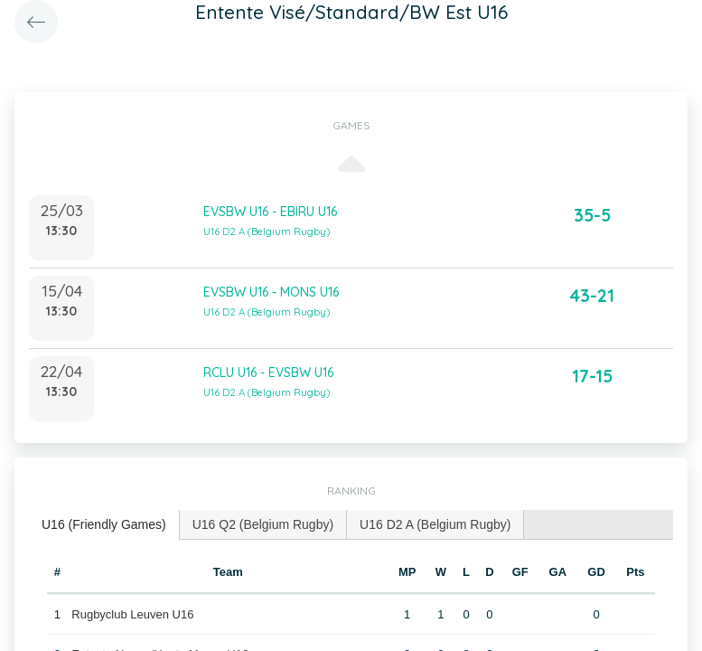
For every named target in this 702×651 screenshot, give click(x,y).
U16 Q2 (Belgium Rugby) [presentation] (262, 524)
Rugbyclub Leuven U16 (132, 614)
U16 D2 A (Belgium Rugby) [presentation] (435, 524)
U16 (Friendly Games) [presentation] (104, 524)
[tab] (104, 525)
